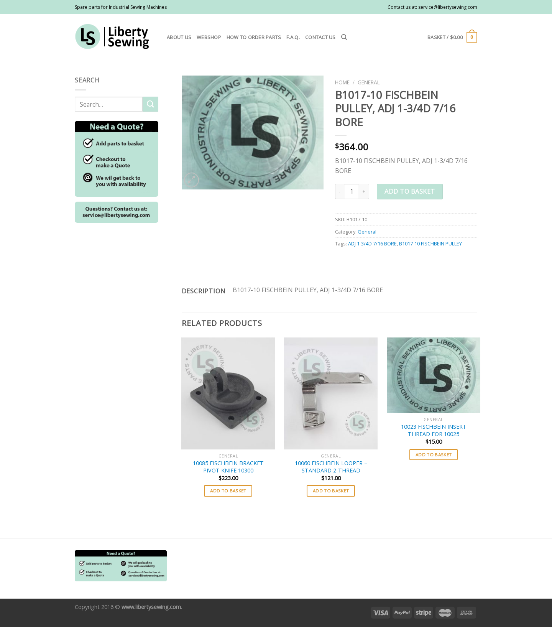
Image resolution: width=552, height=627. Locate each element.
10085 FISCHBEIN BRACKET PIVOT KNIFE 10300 (228, 467)
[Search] (344, 37)
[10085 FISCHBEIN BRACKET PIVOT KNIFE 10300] (228, 393)
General (369, 82)
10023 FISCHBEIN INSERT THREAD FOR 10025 (434, 430)
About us (179, 37)
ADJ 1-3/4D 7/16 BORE (372, 243)
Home (342, 82)
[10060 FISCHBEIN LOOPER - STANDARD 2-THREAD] (331, 393)
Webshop (209, 37)
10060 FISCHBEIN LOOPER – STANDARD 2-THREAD (331, 467)
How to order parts (254, 37)
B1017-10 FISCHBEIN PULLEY (430, 243)
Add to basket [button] (228, 491)
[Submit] (150, 104)
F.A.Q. (293, 37)
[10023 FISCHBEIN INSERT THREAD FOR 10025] (433, 375)
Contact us (320, 37)
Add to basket (409, 191)
